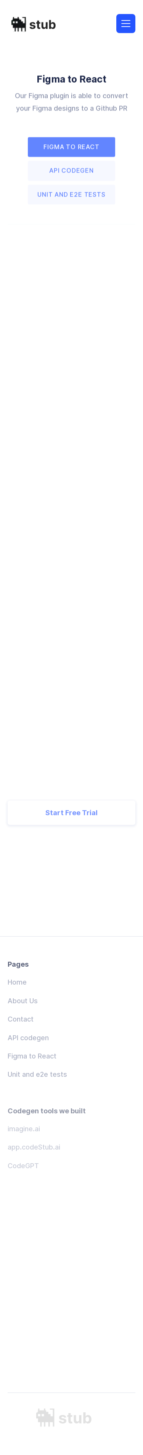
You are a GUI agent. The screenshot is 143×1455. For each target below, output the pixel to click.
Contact (21, 1019)
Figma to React (32, 1056)
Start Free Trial (71, 819)
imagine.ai (24, 1129)
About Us (23, 1001)
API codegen (28, 1038)
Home (17, 982)
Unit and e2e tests (37, 1074)
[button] (125, 22)
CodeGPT (23, 1166)
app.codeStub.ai (34, 1147)
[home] (38, 23)
